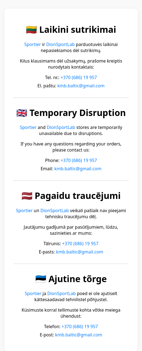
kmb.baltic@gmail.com (81, 86)
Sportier (32, 44)
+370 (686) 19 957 (79, 77)
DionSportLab (60, 44)
